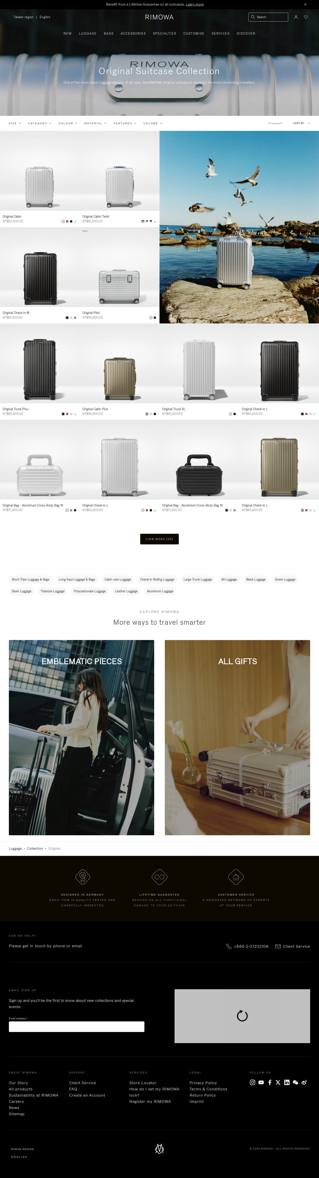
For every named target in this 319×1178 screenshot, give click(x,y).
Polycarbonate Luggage (90, 591)
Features (123, 123)
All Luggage (229, 579)
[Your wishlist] (305, 17)
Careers (16, 1101)
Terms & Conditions (208, 1089)
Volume (150, 123)
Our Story (18, 1082)
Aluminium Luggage (160, 591)
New (68, 33)
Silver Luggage (21, 591)
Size (13, 123)
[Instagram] (254, 1082)
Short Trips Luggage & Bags (30, 579)
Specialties (164, 33)
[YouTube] (262, 1082)
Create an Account (87, 1095)
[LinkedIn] (288, 1082)
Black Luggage (256, 579)
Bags (109, 33)
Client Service (296, 946)
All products (21, 1089)
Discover (246, 33)
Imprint (197, 1101)
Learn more (195, 4)
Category (37, 123)
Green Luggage (285, 579)
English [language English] (45, 17)
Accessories (133, 33)
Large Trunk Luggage (198, 579)
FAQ (73, 1089)
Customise (194, 33)
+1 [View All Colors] (75, 222)
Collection (35, 848)
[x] (280, 1082)
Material (93, 123)
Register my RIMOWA (150, 1101)
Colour (65, 123)
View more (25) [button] (159, 539)
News (14, 1107)
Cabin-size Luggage (118, 579)
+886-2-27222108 (251, 946)
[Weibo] (305, 1082)
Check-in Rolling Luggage (157, 579)
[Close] (305, 5)
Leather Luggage (126, 591)
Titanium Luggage (52, 591)
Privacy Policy (203, 1082)
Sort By (298, 123)
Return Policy (203, 1095)
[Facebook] (271, 1082)
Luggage (88, 33)
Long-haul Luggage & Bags (77, 579)
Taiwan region (25, 17)
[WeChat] (297, 1082)
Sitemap (17, 1114)
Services (221, 33)
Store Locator (143, 1082)
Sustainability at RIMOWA (34, 1095)
